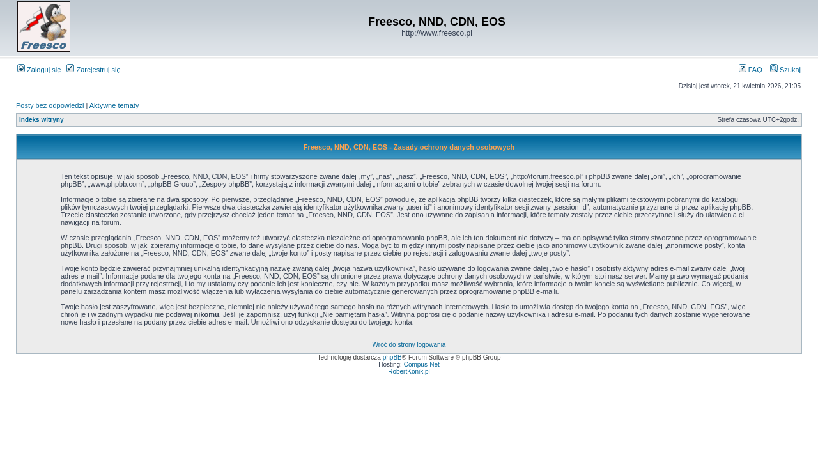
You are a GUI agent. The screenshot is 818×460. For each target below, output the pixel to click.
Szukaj (785, 69)
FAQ (750, 69)
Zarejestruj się (93, 69)
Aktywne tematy (114, 105)
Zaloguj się (39, 69)
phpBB (392, 357)
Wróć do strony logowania (409, 344)
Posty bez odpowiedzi (50, 105)
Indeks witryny (41, 119)
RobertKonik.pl (409, 371)
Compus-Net (422, 364)
